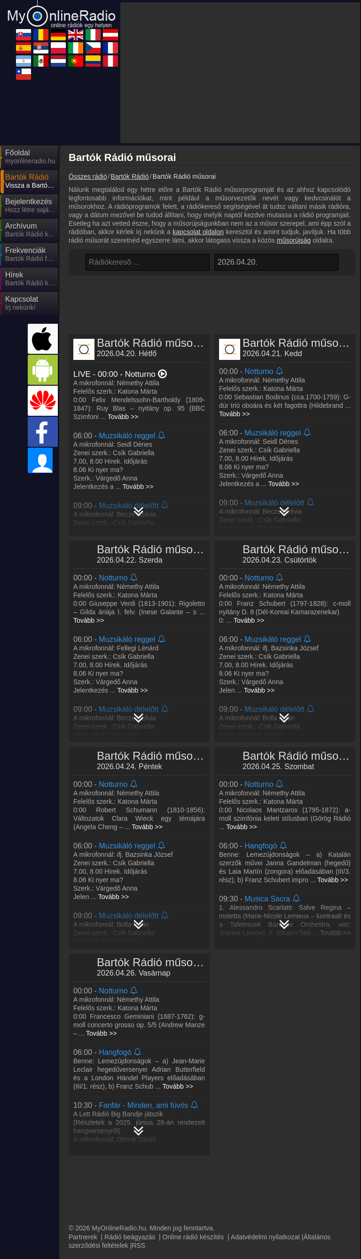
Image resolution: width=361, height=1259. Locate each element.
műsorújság (294, 156)
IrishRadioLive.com (107, 1182)
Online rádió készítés (193, 1115)
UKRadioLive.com (105, 1155)
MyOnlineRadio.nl (273, 1195)
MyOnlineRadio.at (273, 1155)
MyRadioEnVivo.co (191, 1209)
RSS (138, 1123)
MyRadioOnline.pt (105, 1209)
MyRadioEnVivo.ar (106, 1195)
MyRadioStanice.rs (191, 1168)
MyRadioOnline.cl (105, 1223)
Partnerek (83, 1115)
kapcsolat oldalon (198, 147)
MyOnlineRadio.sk (106, 1141)
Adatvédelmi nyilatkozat (265, 1115)
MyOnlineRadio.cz (190, 1182)
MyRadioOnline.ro (189, 1141)
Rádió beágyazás (129, 1115)
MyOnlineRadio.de (274, 1141)
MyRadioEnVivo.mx (192, 1195)
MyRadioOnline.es (106, 1168)
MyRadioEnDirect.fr (276, 1182)
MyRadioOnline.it (188, 1155)
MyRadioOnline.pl (273, 1168)
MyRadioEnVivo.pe (275, 1209)
